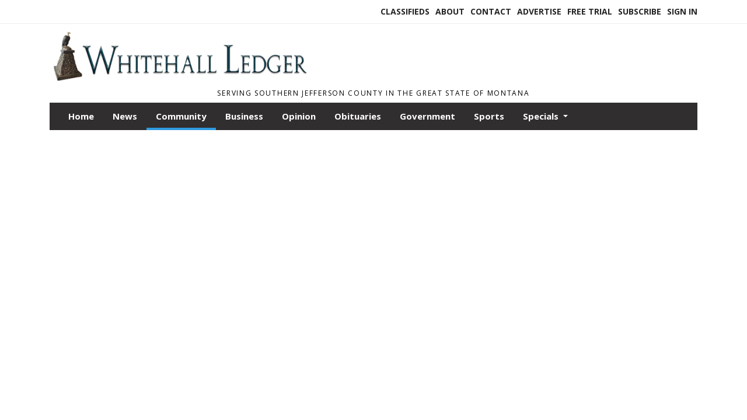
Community (181, 116)
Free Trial (589, 11)
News (125, 116)
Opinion (299, 116)
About (450, 11)
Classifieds (405, 11)
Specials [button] (542, 116)
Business (244, 116)
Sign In (682, 11)
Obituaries (357, 116)
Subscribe (639, 11)
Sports (489, 116)
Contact (490, 11)
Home (81, 116)
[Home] (179, 77)
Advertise (539, 11)
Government (427, 116)
